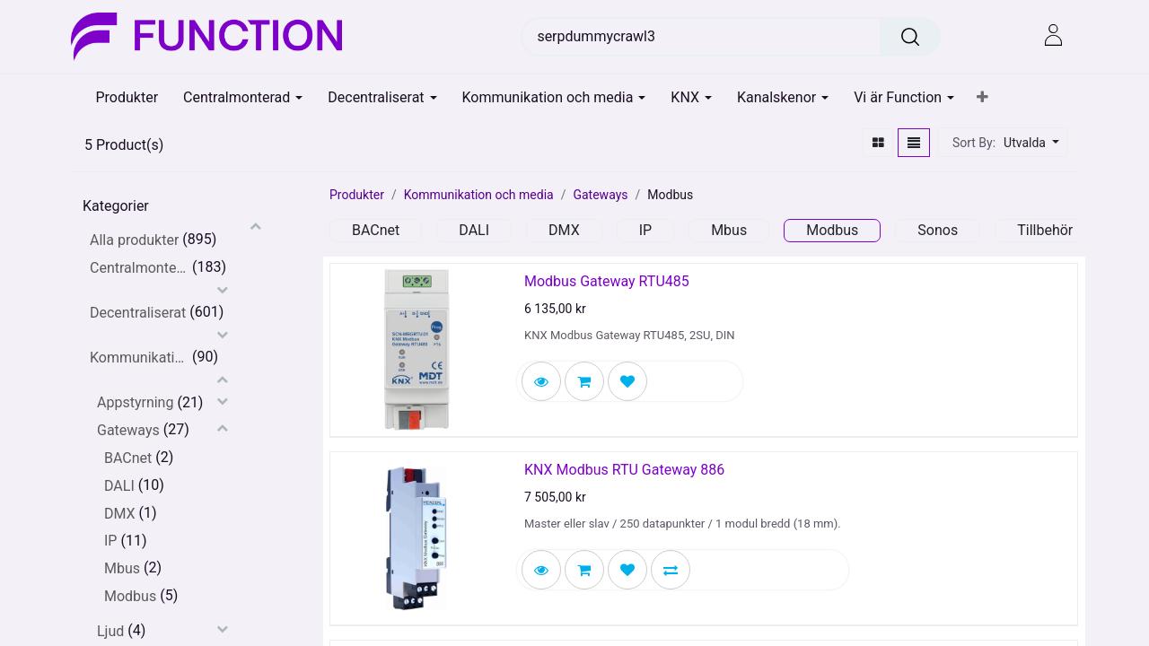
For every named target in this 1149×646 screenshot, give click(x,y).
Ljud (110, 631)
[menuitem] (127, 97)
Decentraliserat (138, 312)
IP (110, 540)
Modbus (130, 596)
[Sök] (910, 37)
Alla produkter (134, 240)
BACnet (128, 458)
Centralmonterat (139, 267)
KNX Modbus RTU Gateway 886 (624, 469)
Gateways (128, 430)
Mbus (122, 568)
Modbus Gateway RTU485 (606, 281)
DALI (119, 485)
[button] (982, 98)
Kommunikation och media (139, 357)
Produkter (356, 195)
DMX (120, 513)
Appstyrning (135, 402)
